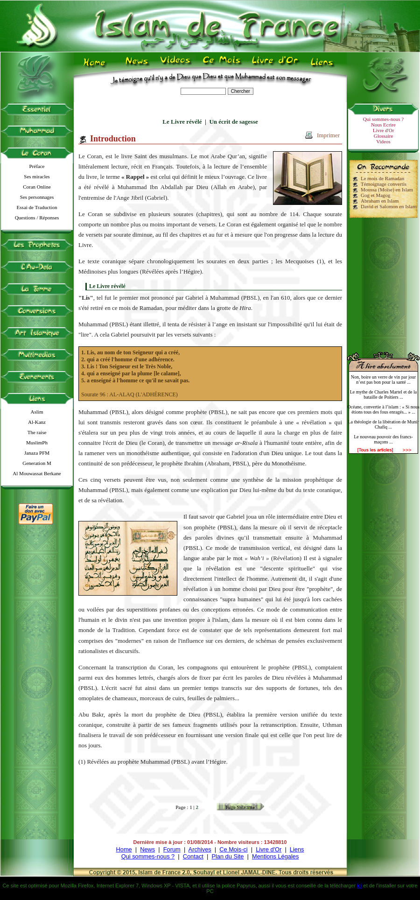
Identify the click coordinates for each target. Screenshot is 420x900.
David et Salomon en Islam (389, 206)
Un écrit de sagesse (233, 121)
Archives (200, 849)
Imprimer (328, 135)
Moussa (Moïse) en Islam (387, 189)
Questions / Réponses (37, 217)
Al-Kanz (37, 422)
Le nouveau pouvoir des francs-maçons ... (383, 439)
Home (124, 849)
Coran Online (37, 187)
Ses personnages (37, 197)
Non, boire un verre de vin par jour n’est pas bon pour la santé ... (383, 379)
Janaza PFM (36, 453)
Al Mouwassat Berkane (37, 473)
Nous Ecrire (383, 124)
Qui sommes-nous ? (383, 119)
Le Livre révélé (182, 121)
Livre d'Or (383, 130)
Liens (297, 849)
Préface (37, 166)
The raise (37, 432)
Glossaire (383, 136)
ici (359, 885)
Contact (193, 856)
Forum (172, 849)
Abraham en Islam (380, 201)
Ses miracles (36, 176)
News (147, 849)
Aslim (37, 412)
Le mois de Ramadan (382, 178)
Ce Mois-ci (233, 849)
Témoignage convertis (383, 184)
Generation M (36, 463)
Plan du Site (227, 856)
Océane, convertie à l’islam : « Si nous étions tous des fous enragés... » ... (383, 409)
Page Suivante (240, 807)
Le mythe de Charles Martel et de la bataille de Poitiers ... (383, 394)
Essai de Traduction (37, 207)
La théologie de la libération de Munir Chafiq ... (383, 424)
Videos (383, 141)
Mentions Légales (275, 856)
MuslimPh (37, 442)
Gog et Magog (376, 195)
